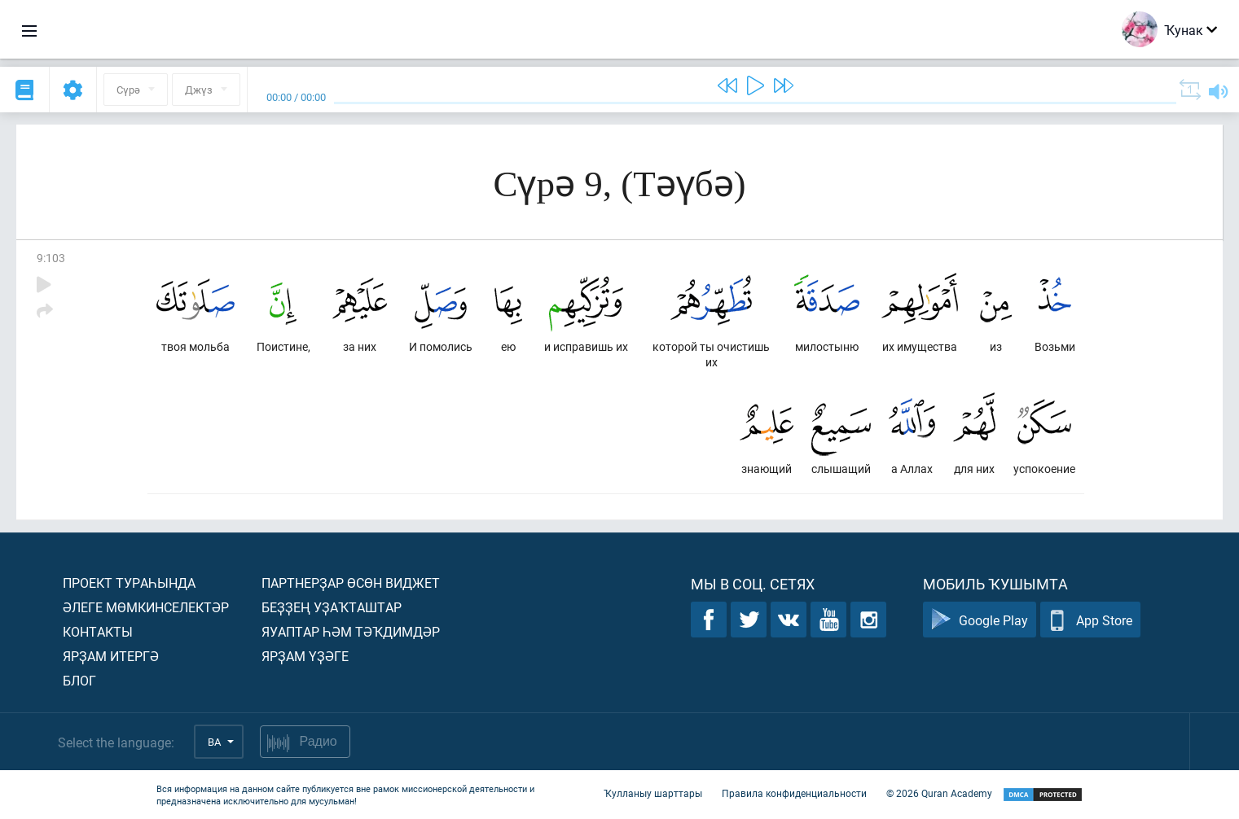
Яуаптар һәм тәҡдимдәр (350, 631)
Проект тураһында (129, 582)
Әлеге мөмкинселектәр (146, 606)
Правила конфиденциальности (794, 792)
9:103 (51, 257)
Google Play (979, 620)
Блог (79, 680)
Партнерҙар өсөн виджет (350, 582)
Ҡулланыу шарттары (653, 792)
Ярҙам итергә (111, 655)
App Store (1090, 620)
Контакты (98, 631)
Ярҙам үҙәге (305, 655)
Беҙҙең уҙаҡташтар (331, 606)
